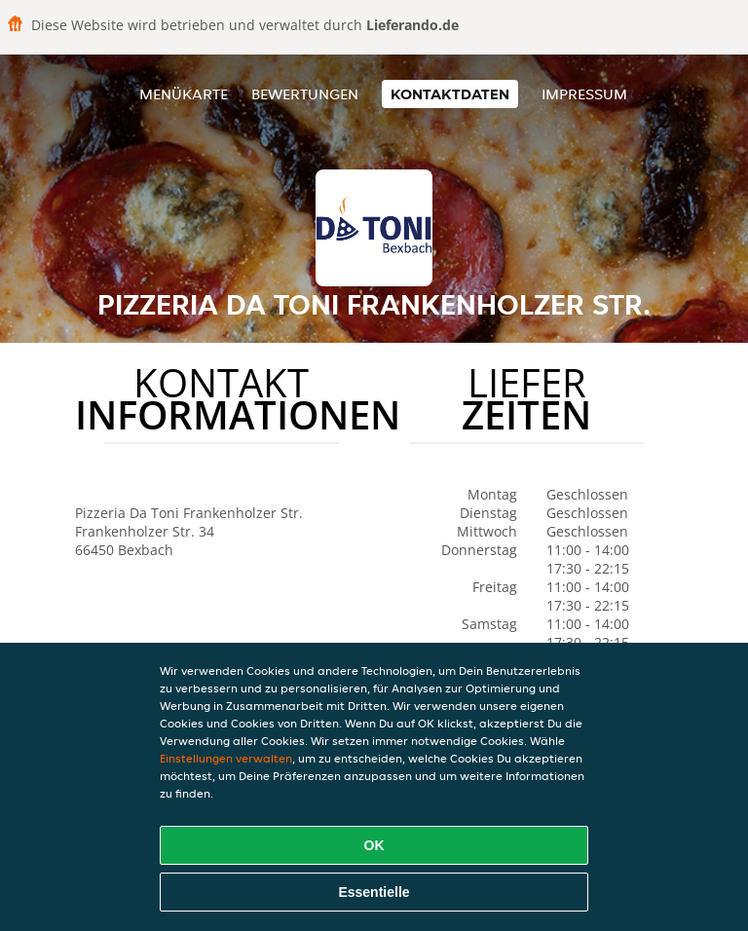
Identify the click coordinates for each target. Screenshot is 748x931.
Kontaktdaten (450, 94)
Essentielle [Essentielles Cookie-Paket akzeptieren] (373, 892)
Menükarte (183, 94)
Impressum (584, 94)
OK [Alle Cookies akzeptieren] (374, 845)
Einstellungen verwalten (226, 758)
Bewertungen (304, 94)
